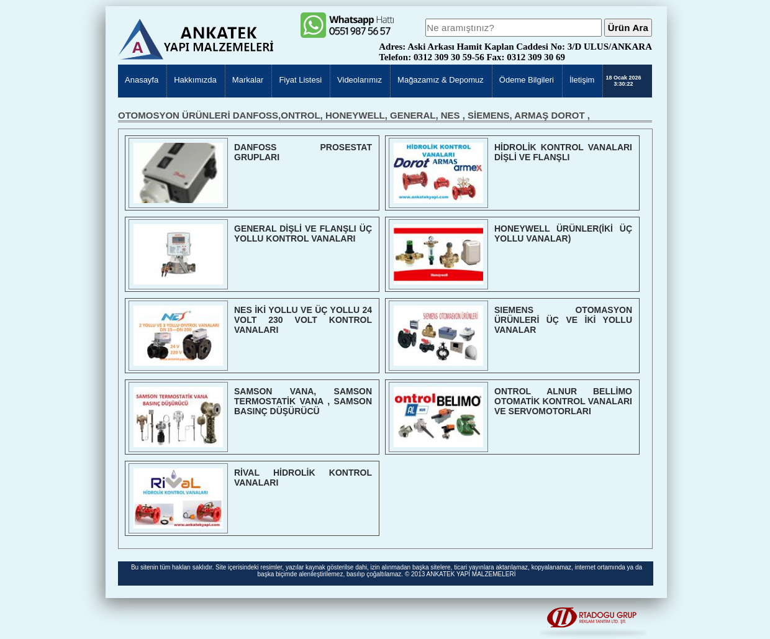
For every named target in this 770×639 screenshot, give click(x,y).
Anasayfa (141, 79)
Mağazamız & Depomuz (440, 79)
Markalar (248, 79)
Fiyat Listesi (300, 79)
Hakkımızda (195, 79)
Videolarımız (359, 79)
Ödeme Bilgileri (526, 79)
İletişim (581, 79)
